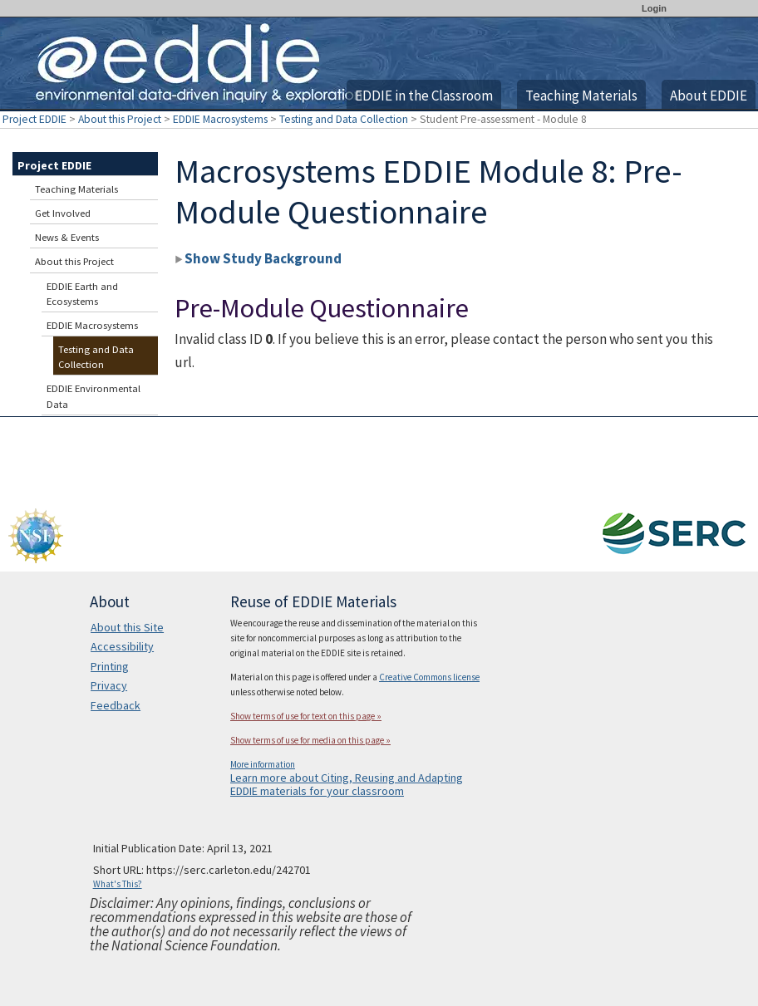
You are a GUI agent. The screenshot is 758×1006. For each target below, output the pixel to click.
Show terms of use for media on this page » (310, 740)
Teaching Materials (581, 95)
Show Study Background (258, 258)
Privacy (109, 685)
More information (262, 764)
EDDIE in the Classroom (424, 95)
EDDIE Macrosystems (220, 119)
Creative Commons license (429, 677)
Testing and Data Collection (343, 119)
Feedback (115, 705)
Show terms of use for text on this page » (305, 716)
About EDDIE (708, 95)
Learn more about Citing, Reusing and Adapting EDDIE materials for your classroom (346, 784)
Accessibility (122, 646)
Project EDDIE (34, 119)
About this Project (119, 119)
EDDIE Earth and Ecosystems (82, 293)
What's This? (117, 884)
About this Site (127, 627)
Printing (110, 666)
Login (654, 8)
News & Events (67, 237)
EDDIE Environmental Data (93, 396)
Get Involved (63, 213)
